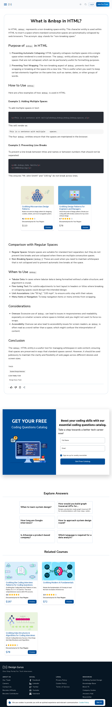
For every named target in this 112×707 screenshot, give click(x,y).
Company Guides (89, 690)
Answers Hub (88, 694)
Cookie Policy (84, 702)
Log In (91, 4)
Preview (48, 227)
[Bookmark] (20, 387)
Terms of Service (63, 687)
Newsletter (87, 697)
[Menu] (5, 4)
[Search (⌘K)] (86, 4)
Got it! (99, 702)
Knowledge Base (89, 683)
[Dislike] (15, 387)
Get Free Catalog (82, 461)
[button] (80, 4)
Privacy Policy (61, 680)
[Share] (24, 387)
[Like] (11, 387)
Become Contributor (10, 694)
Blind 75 (86, 687)
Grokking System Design (92, 680)
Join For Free (102, 4)
